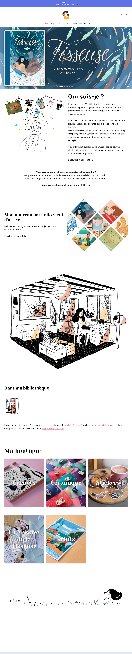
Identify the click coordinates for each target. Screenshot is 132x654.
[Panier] (125, 15)
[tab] (61, 86)
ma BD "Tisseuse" (73, 425)
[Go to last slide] (57, 87)
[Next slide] (74, 87)
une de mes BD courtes (102, 425)
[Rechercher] (121, 15)
